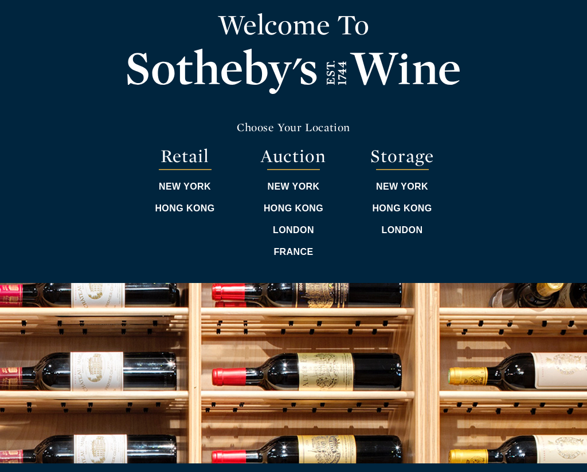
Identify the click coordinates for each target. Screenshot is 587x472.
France (293, 252)
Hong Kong (184, 208)
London (293, 230)
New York (185, 186)
